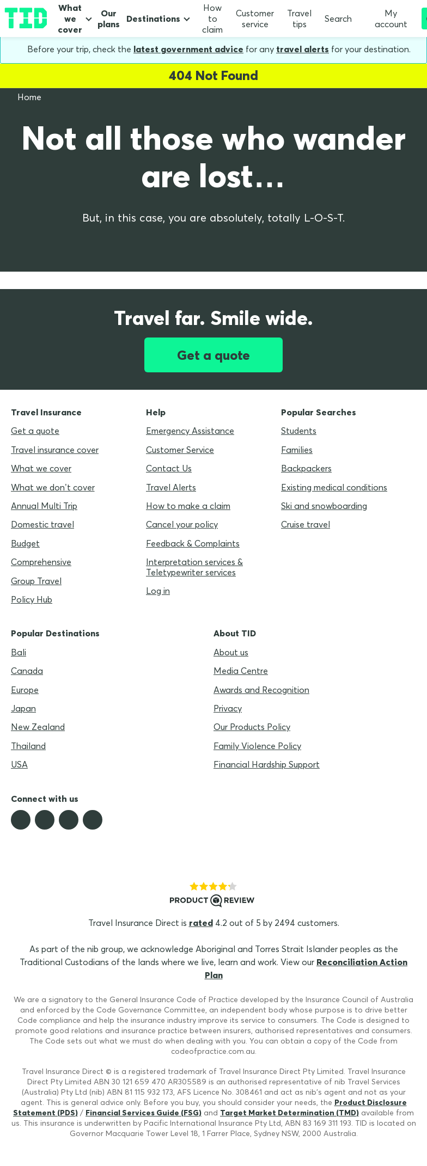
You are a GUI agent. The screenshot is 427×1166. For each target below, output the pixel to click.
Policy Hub (31, 599)
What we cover (70, 18)
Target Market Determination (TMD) (289, 1113)
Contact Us (169, 468)
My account (386, 18)
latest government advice (188, 49)
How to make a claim (188, 505)
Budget (25, 543)
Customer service (255, 18)
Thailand (28, 745)
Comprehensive (41, 561)
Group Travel (36, 580)
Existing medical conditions (334, 487)
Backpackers (306, 468)
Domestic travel (42, 524)
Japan (23, 708)
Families (297, 449)
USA (19, 764)
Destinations (153, 18)
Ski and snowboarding (324, 505)
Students (298, 430)
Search (338, 18)
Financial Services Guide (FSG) (144, 1113)
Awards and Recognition (261, 689)
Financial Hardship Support (266, 764)
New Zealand (38, 726)
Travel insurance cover (55, 449)
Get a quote (213, 355)
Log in (158, 590)
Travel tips (299, 18)
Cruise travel (305, 524)
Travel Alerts (171, 487)
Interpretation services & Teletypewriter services (194, 566)
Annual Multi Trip (44, 505)
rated (201, 922)
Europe (25, 689)
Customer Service (180, 449)
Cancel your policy (182, 524)
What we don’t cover (53, 487)
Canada (27, 670)
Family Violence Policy (257, 745)
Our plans (108, 18)
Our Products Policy (251, 726)
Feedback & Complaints (193, 543)
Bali (18, 652)
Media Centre (240, 670)
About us (230, 652)
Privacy (227, 708)
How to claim (212, 18)
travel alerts (302, 49)
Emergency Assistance (190, 430)
